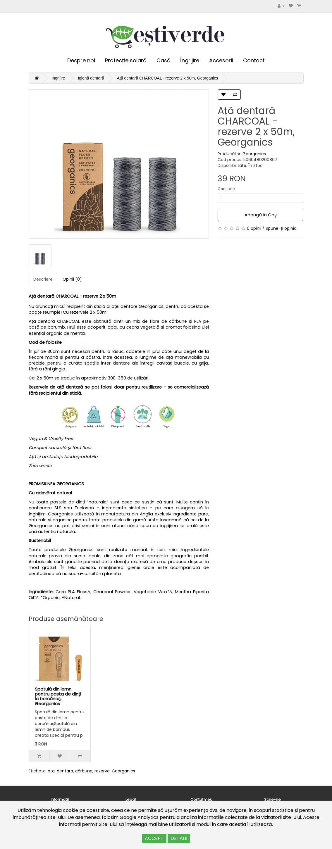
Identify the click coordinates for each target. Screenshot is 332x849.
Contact (254, 60)
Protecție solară (126, 60)
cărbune (83, 771)
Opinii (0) (72, 279)
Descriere (43, 279)
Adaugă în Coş (261, 215)
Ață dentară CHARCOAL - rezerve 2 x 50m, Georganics (167, 78)
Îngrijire (189, 60)
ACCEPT (154, 838)
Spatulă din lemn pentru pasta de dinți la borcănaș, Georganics (58, 696)
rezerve (102, 771)
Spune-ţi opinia (281, 228)
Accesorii (221, 60)
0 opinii (254, 228)
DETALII (179, 838)
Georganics (254, 154)
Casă (163, 60)
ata (51, 771)
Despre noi (81, 60)
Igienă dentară (91, 78)
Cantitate (226, 188)
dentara (65, 771)
